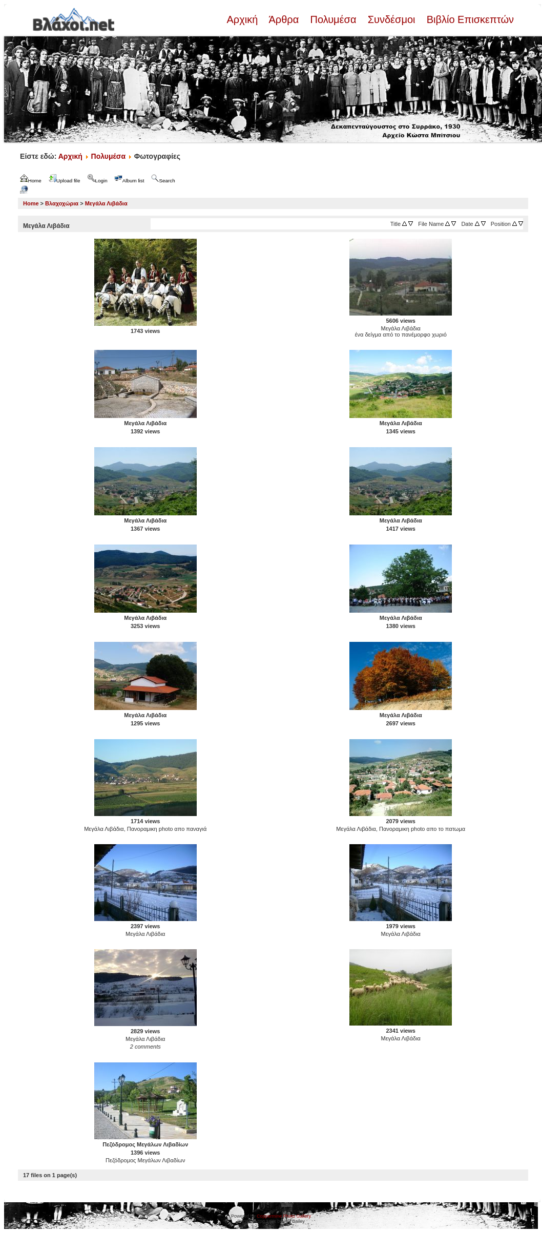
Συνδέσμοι (391, 19)
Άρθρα (284, 19)
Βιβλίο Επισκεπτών (469, 19)
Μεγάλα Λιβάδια (106, 203)
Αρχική (243, 19)
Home (31, 203)
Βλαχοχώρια (61, 203)
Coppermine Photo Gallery (284, 1216)
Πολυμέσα (333, 19)
